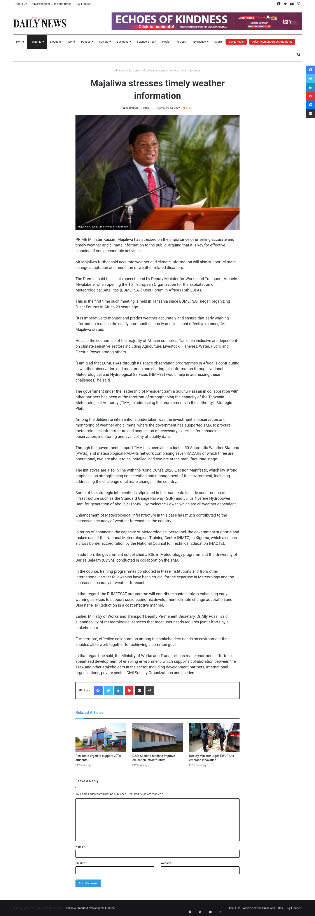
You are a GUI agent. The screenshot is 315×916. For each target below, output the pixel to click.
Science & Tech (146, 41)
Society (103, 41)
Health (166, 41)
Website (166, 863)
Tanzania (35, 41)
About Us (21, 3)
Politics (86, 41)
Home (20, 41)
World (71, 41)
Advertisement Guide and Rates (51, 3)
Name (80, 846)
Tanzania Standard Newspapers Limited (89, 908)
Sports (218, 41)
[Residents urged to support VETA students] (100, 737)
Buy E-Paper (236, 41)
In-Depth (182, 41)
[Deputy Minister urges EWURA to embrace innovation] (214, 737)
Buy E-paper (83, 3)
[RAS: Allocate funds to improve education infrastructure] (157, 737)
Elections (55, 41)
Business (122, 41)
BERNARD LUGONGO (138, 108)
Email (80, 863)
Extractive (199, 41)
